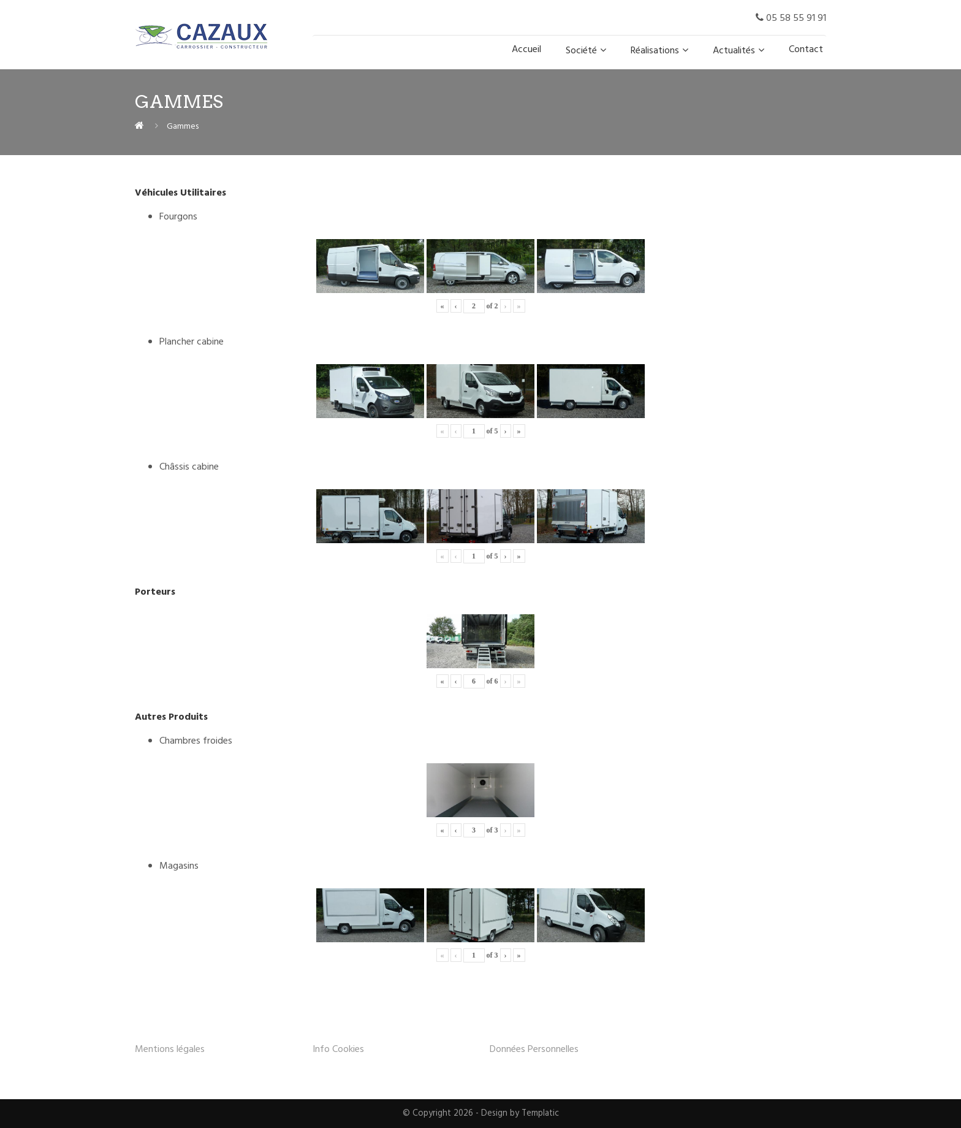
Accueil (526, 50)
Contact (806, 50)
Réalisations (655, 51)
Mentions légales (170, 1050)
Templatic (540, 1114)
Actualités (734, 51)
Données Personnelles (534, 1050)
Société (581, 51)
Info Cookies (338, 1050)
